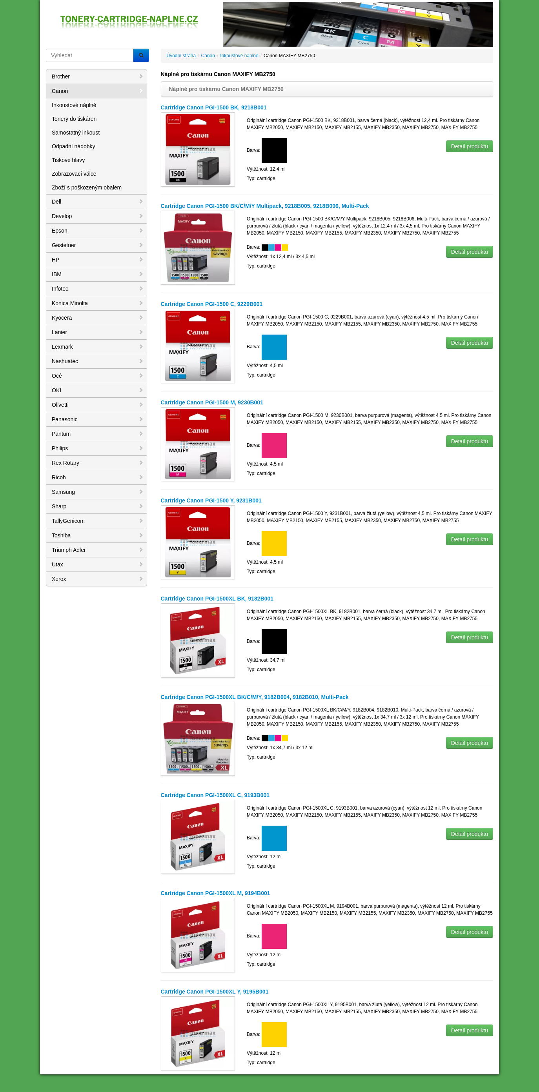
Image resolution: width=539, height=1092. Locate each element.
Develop (98, 216)
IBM (98, 274)
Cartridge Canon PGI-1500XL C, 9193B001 (215, 795)
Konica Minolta (98, 303)
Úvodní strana (181, 55)
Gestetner (98, 245)
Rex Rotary (98, 463)
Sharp (98, 506)
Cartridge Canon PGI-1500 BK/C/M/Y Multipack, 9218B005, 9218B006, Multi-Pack (265, 206)
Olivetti (98, 405)
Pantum (98, 434)
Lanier (98, 332)
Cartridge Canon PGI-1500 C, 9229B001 (212, 304)
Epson (98, 231)
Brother (98, 76)
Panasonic (98, 419)
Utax (98, 564)
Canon (98, 91)
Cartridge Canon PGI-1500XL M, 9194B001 (215, 893)
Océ (98, 376)
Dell (98, 201)
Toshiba (98, 535)
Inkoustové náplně (74, 105)
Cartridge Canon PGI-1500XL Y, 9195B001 (215, 991)
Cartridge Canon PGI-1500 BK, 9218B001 (214, 107)
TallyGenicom (98, 521)
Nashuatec (98, 361)
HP (98, 260)
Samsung (98, 492)
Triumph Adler (98, 550)
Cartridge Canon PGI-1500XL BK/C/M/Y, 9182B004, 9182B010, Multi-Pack (255, 697)
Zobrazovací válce (74, 174)
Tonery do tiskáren (74, 119)
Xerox (98, 579)
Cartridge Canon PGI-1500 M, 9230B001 (212, 402)
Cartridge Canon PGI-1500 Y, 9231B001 (211, 500)
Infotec (98, 289)
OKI (98, 390)
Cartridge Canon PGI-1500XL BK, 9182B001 (217, 598)
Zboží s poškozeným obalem (87, 187)
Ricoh (98, 477)
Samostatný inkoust (76, 132)
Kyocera (98, 318)
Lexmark (98, 347)
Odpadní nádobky (73, 146)
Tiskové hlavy (68, 160)
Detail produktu (469, 146)
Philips (98, 448)
